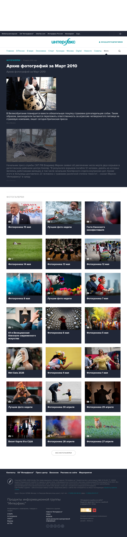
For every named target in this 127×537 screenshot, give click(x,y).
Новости (88, 51)
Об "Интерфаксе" (27, 34)
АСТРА (9, 523)
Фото (106, 51)
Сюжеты (97, 51)
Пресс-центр (42, 472)
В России (20, 51)
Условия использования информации (93, 516)
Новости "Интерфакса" (54, 512)
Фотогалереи (13, 60)
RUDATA (49, 517)
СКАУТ (9, 519)
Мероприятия (85, 472)
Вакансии (54, 472)
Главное (10, 51)
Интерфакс (63, 42)
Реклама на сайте (69, 472)
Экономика (41, 51)
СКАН (48, 514)
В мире (30, 51)
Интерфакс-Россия (55, 34)
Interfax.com (40, 34)
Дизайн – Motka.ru (86, 521)
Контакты (10, 472)
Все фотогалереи (63, 453)
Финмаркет (69, 34)
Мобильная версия (9, 34)
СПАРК (10, 514)
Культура (60, 51)
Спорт (51, 51)
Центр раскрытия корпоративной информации (58, 520)
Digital (79, 51)
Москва (70, 51)
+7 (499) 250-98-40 (74, 493)
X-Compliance (12, 516)
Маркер (10, 521)
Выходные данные (87, 518)
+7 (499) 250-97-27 (92, 493)
